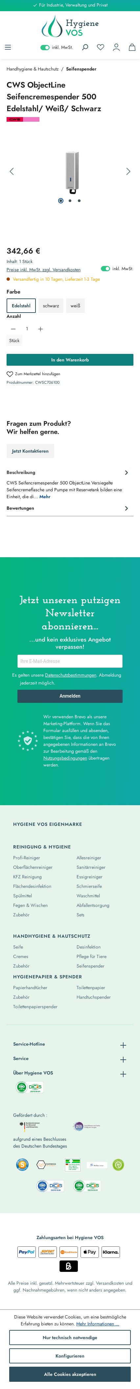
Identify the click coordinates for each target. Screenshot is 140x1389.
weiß (75, 305)
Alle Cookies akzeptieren (70, 1374)
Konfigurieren (70, 1356)
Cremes (20, 956)
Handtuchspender (94, 997)
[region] (70, 172)
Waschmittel (88, 895)
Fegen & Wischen (30, 905)
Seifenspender (91, 966)
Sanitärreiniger (91, 867)
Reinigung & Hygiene (42, 847)
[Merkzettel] (100, 47)
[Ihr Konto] (116, 47)
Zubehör (21, 914)
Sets (80, 914)
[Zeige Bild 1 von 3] (60, 200)
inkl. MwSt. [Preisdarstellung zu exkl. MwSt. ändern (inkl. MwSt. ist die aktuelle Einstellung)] (56, 47)
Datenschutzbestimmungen (70, 675)
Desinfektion (89, 947)
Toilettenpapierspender (35, 1006)
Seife (18, 947)
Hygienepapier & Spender (47, 976)
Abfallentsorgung (93, 905)
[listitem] (22, 1164)
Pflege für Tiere (91, 956)
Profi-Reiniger (26, 857)
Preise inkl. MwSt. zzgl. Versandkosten (44, 269)
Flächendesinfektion (32, 886)
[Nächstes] (128, 171)
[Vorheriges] (11, 171)
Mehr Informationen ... (97, 1323)
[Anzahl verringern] (13, 328)
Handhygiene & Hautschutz (51, 936)
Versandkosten (110, 1283)
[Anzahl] (27, 328)
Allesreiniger (89, 857)
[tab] (68, 484)
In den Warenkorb (70, 360)
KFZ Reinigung (27, 876)
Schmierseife (89, 886)
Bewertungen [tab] (68, 508)
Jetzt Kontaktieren (30, 451)
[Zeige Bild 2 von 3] (70, 200)
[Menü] (8, 47)
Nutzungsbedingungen (65, 758)
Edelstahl (21, 305)
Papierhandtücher (30, 987)
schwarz (51, 305)
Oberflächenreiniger (33, 867)
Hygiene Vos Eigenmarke (47, 824)
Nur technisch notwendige (70, 1337)
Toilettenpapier (91, 987)
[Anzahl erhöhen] (40, 328)
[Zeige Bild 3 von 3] (79, 200)
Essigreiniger (90, 876)
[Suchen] (85, 47)
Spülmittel (22, 895)
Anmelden (70, 696)
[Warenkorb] (132, 47)
